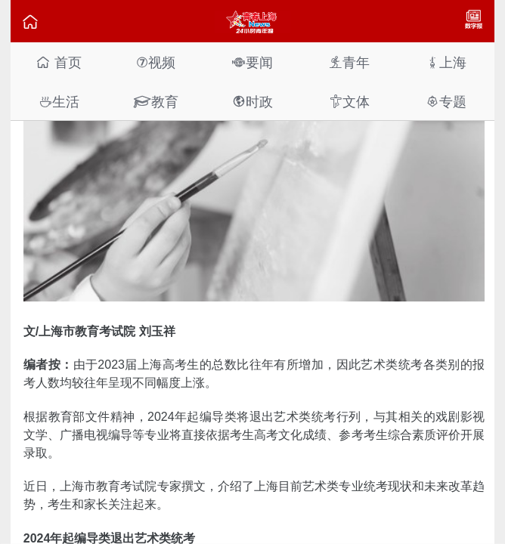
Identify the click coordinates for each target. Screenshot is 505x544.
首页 (58, 62)
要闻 (252, 62)
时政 (252, 102)
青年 (349, 62)
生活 (59, 102)
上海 (446, 62)
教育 (155, 102)
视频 (155, 62)
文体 (349, 102)
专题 (446, 102)
